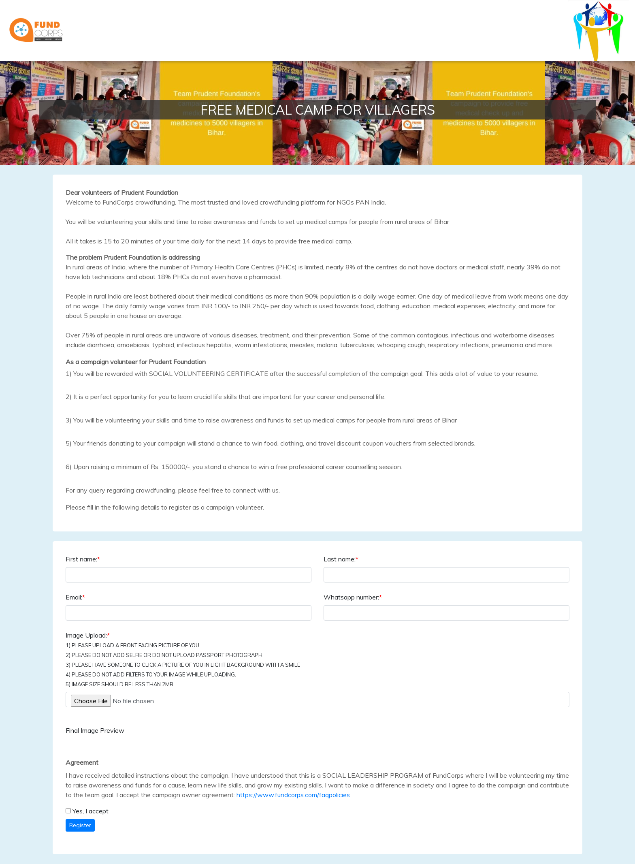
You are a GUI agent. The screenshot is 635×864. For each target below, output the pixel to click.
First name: (83, 559)
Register (80, 825)
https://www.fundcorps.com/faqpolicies (293, 795)
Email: (75, 597)
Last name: (341, 559)
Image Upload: (183, 659)
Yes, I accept (90, 811)
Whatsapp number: (353, 597)
